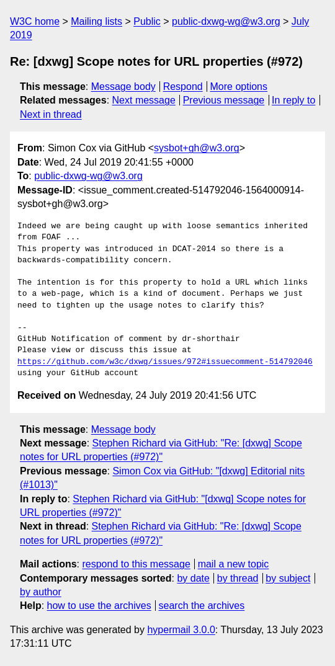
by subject (288, 578)
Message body (123, 86)
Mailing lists (96, 21)
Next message (144, 100)
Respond (183, 86)
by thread (238, 578)
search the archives (202, 605)
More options (239, 86)
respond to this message (136, 564)
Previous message (224, 100)
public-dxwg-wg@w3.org (226, 21)
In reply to (293, 100)
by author (40, 592)
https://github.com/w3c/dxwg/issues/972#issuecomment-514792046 (165, 362)
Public (147, 21)
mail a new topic (233, 564)
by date (193, 578)
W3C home (35, 21)
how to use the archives (99, 605)
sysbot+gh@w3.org (196, 148)
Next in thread (51, 114)
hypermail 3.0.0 (181, 629)
